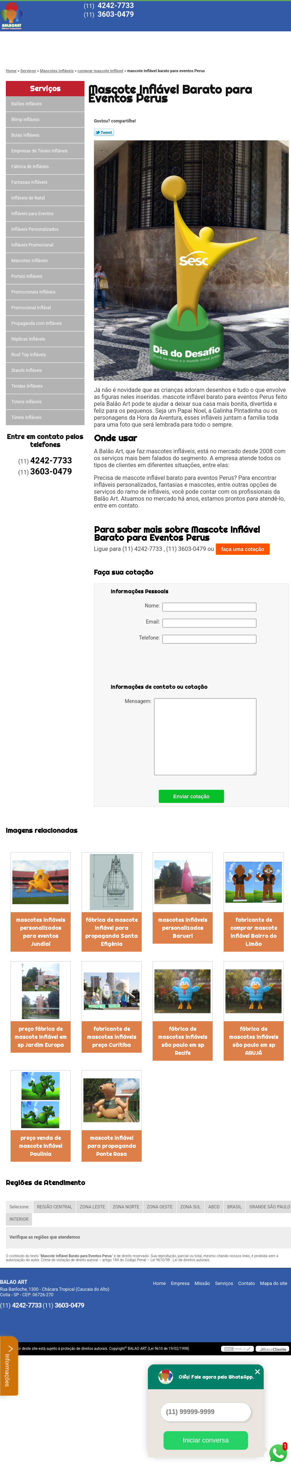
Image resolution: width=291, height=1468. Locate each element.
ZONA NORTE (126, 1206)
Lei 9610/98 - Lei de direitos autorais (179, 1260)
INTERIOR (18, 1219)
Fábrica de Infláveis (30, 166)
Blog (232, 37)
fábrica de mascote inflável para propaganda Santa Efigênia (111, 932)
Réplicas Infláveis (28, 339)
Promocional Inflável (31, 307)
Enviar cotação (191, 796)
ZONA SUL (190, 1206)
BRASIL (234, 1206)
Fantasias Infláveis (29, 182)
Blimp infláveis (26, 119)
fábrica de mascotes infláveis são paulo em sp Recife (182, 1041)
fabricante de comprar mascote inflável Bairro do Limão (253, 932)
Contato (26, 51)
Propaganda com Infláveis (37, 323)
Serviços (180, 37)
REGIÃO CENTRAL (54, 1206)
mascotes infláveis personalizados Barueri (182, 928)
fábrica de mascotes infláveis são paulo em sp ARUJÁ (253, 1041)
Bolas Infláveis (25, 135)
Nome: (200, 607)
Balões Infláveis (27, 103)
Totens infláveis (27, 401)
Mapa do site (273, 1283)
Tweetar (104, 132)
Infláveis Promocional (32, 245)
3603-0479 (116, 14)
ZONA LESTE (92, 1206)
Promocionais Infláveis (33, 292)
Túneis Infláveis (27, 417)
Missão (129, 37)
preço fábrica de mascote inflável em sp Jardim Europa (41, 1037)
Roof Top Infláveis (29, 354)
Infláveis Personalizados (35, 229)
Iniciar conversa (206, 1440)
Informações (9, 1366)
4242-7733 (116, 5)
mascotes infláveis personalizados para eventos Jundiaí (40, 932)
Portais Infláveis (27, 276)
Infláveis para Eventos (33, 213)
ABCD (214, 1206)
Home (25, 37)
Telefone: (197, 639)
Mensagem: (190, 736)
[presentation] (157, 665)
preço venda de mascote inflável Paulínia (40, 1146)
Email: (201, 623)
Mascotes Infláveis (30, 260)
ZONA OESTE (160, 1206)
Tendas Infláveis (27, 386)
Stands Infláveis (27, 370)
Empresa (77, 37)
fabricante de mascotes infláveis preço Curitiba (111, 1037)
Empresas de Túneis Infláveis (40, 151)
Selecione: (19, 1206)
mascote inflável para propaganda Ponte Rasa (111, 1146)
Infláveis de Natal (28, 198)
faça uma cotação (242, 549)
